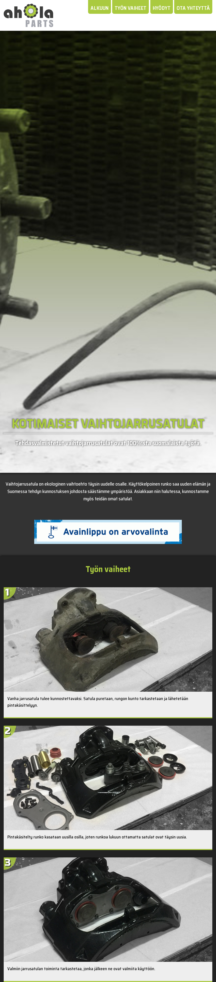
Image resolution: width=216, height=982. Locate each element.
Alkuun (99, 8)
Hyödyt (161, 8)
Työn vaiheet (130, 8)
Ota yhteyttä (193, 8)
